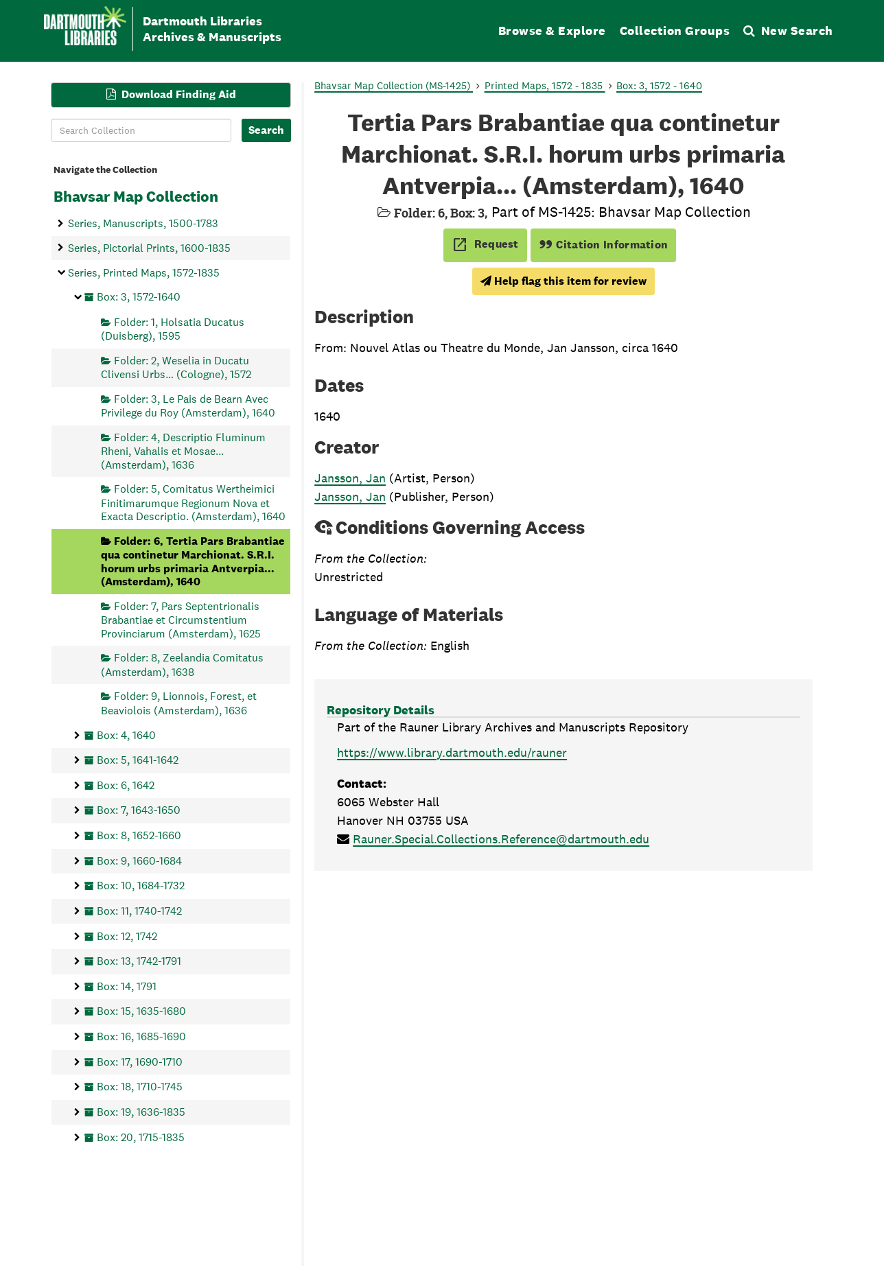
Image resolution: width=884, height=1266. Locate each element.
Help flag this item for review (563, 281)
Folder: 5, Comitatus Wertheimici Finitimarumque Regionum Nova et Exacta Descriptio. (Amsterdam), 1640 (193, 503)
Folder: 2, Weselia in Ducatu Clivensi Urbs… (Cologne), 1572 (176, 367)
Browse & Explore (552, 30)
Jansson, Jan (350, 478)
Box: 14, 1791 (126, 985)
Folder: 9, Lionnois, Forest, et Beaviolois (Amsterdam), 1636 (179, 703)
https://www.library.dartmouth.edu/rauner (452, 752)
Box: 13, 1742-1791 (139, 961)
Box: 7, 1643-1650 (139, 810)
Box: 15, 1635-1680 (141, 1011)
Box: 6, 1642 (125, 784)
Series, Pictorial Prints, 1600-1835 (149, 247)
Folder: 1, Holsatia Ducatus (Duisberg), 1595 (172, 328)
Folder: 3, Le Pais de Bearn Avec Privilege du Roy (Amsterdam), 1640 (188, 405)
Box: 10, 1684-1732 (141, 885)
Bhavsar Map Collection (136, 196)
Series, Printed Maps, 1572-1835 (144, 272)
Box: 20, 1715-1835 (141, 1136)
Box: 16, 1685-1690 (141, 1036)
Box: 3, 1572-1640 (139, 297)
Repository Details (380, 710)
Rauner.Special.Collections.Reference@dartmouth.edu (501, 839)
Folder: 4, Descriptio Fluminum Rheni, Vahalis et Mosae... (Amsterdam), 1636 (183, 450)
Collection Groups (675, 30)
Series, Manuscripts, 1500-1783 (143, 223)
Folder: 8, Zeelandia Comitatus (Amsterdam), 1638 (182, 664)
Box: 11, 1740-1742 (139, 910)
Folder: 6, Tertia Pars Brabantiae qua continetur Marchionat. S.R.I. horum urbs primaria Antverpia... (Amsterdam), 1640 (193, 560)
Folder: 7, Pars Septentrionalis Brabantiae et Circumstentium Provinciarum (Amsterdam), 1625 (181, 619)
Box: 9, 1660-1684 (139, 860)
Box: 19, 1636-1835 (141, 1111)
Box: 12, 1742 (127, 935)
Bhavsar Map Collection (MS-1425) (393, 85)
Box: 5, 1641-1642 (137, 760)
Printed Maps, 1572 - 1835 (545, 85)
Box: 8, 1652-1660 (139, 835)
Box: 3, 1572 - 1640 (659, 85)
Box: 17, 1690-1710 (140, 1061)
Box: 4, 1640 (126, 734)
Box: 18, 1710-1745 (140, 1086)
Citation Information (603, 244)
